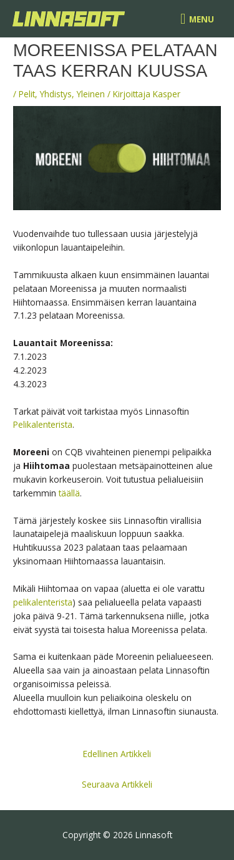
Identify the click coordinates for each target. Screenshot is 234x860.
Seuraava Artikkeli (117, 784)
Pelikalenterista (42, 424)
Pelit (27, 94)
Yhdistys (56, 94)
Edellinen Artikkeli (117, 754)
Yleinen (91, 94)
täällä (69, 493)
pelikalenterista (42, 602)
